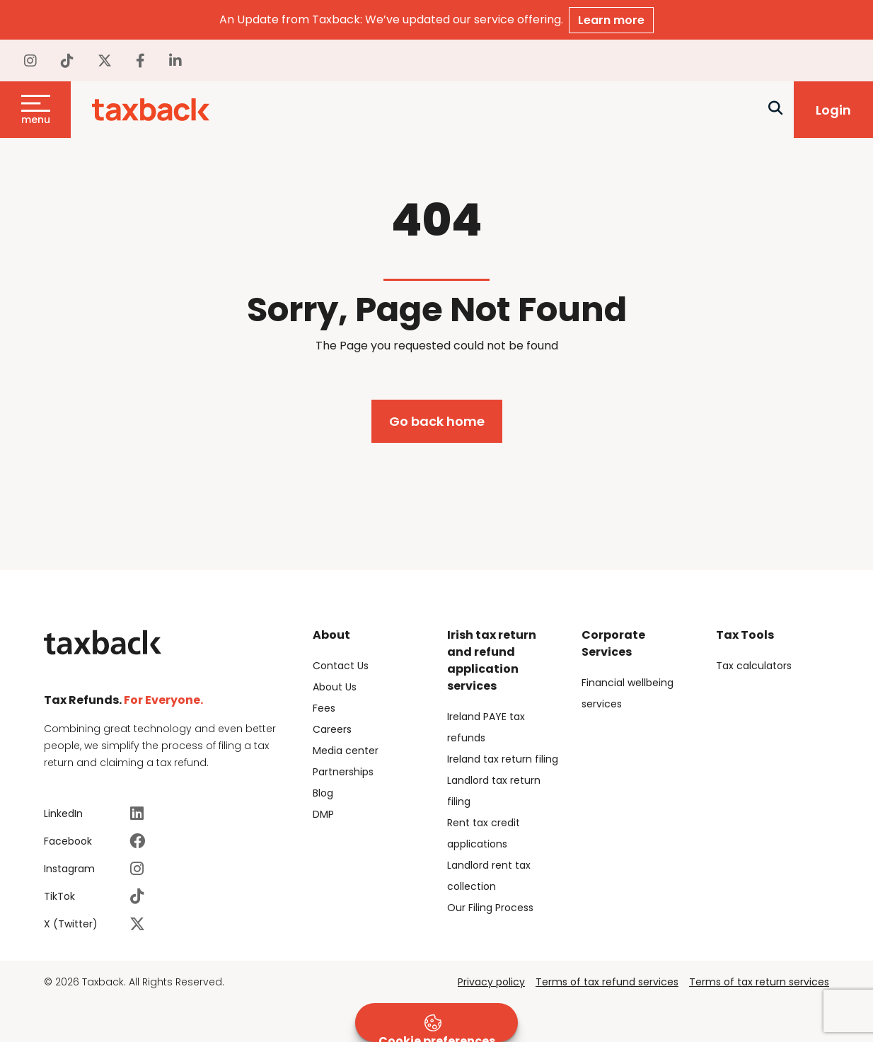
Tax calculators (754, 666)
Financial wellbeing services (627, 693)
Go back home (437, 421)
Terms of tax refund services (607, 982)
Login (833, 110)
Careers (332, 729)
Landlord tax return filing (493, 791)
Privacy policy (491, 982)
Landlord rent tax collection (489, 875)
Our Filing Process (490, 908)
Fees (324, 708)
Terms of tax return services (759, 982)
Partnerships (343, 772)
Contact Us (341, 666)
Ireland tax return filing (502, 759)
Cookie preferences (436, 1028)
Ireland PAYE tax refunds (486, 727)
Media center (345, 750)
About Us (335, 687)
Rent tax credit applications (483, 833)
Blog (323, 793)
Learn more (611, 20)
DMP (323, 814)
